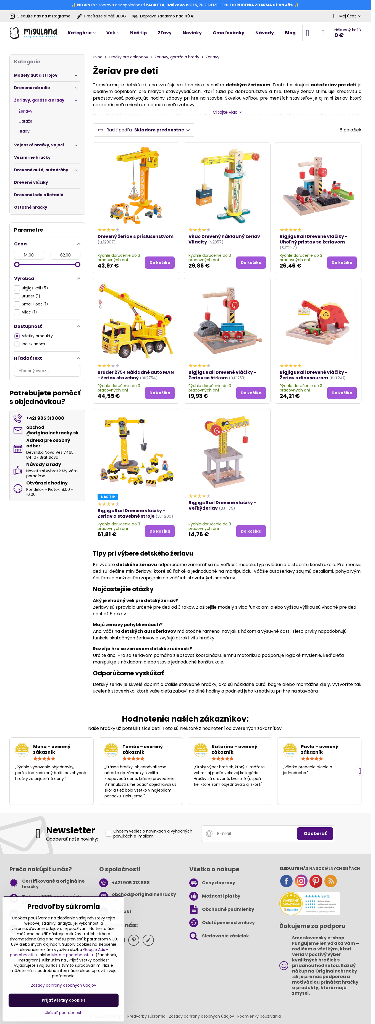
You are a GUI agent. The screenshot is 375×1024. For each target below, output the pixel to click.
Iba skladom (29, 344)
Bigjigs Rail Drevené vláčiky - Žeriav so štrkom (222, 377)
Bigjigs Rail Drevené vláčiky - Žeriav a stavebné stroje (131, 515)
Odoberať (315, 835)
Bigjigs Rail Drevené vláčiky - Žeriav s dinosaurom (313, 377)
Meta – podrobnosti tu (73, 955)
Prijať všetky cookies (63, 1000)
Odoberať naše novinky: (72, 841)
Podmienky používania (259, 1017)
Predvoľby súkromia (146, 1017)
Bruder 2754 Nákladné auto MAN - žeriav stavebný (136, 377)
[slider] (17, 264)
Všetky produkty (33, 336)
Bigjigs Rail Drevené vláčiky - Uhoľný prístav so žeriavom (313, 241)
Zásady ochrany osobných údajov (201, 1017)
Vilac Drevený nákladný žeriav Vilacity (224, 241)
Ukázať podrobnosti (63, 1012)
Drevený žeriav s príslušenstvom (136, 238)
